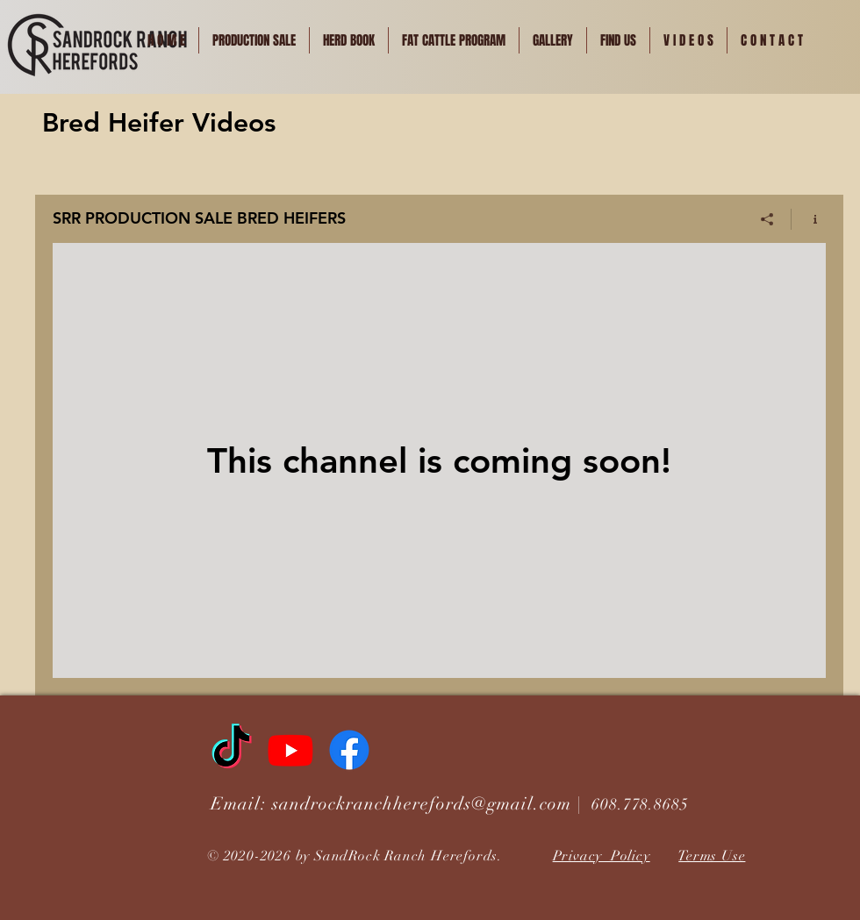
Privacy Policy (601, 856)
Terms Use (711, 856)
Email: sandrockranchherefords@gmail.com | (401, 804)
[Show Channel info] (809, 219)
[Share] (767, 219)
